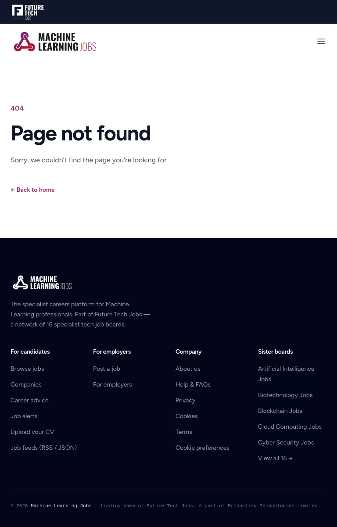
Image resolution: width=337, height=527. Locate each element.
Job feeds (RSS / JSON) (44, 448)
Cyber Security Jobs (286, 442)
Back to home (33, 190)
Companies (26, 384)
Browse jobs (27, 369)
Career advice (30, 400)
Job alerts (24, 416)
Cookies (187, 416)
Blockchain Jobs (280, 411)
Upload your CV (32, 432)
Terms (184, 432)
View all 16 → (275, 458)
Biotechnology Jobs (285, 395)
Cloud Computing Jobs (290, 426)
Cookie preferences (202, 448)
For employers (112, 384)
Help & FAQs (193, 384)
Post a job (106, 369)
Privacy (185, 400)
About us (188, 369)
